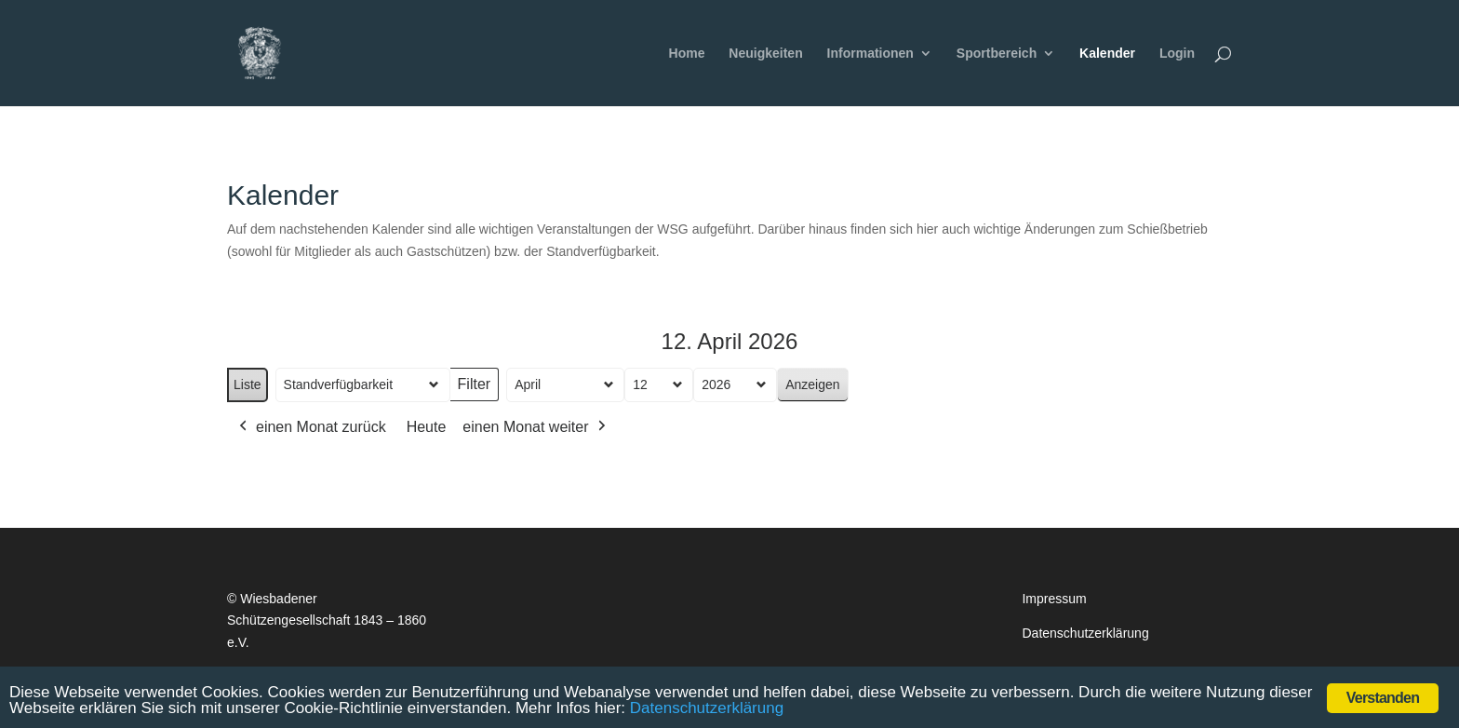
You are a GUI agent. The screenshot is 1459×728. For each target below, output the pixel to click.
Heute (427, 427)
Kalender (1107, 54)
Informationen (870, 54)
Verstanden (1382, 698)
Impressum (1054, 598)
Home (687, 54)
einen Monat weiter (535, 427)
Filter (478, 389)
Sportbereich (997, 54)
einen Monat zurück (310, 427)
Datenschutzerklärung (1085, 633)
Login (1177, 54)
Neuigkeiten (765, 54)
